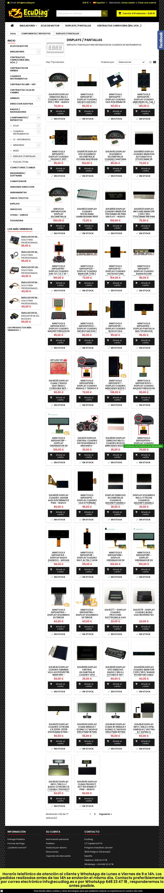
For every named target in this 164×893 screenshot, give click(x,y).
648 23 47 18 (116, 881)
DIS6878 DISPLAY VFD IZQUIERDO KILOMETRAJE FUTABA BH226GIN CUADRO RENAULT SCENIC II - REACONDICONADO (87, 159)
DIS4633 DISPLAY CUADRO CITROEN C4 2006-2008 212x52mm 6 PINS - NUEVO (58, 729)
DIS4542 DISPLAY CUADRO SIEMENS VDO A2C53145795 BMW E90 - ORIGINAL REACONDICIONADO (58, 674)
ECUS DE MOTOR (50, 25)
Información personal (57, 839)
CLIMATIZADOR (18, 181)
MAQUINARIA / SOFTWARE (17, 174)
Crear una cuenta (147, 2)
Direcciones (52, 851)
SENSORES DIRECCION (22, 186)
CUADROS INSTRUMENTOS (18, 77)
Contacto (91, 832)
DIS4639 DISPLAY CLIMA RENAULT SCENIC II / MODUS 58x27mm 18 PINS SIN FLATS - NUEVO (87, 729)
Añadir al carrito (57, 112)
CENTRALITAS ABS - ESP (23, 84)
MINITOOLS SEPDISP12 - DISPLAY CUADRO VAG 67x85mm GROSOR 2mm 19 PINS (87, 502)
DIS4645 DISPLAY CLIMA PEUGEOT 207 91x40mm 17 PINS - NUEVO (87, 785)
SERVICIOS (16, 209)
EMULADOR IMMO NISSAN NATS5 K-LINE (30, 282)
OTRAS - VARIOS (19, 214)
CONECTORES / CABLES (22, 167)
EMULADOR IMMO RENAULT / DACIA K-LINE (30, 298)
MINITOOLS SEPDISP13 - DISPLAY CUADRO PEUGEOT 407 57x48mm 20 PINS (58, 156)
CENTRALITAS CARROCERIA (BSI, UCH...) (119, 25)
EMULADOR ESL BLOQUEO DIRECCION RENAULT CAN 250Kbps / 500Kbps (30, 313)
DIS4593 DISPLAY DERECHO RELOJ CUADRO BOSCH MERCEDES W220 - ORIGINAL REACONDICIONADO (115, 444)
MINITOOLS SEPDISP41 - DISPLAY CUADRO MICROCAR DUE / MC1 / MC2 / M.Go (87, 99)
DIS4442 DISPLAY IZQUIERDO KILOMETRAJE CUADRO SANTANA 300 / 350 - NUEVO (115, 156)
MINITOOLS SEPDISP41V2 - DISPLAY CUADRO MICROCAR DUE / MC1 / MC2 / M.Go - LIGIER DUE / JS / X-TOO (87, 331)
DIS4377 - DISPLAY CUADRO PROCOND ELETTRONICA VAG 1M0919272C (115, 615)
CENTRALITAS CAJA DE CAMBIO (22, 91)
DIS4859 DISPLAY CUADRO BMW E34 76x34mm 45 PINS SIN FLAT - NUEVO (115, 212)
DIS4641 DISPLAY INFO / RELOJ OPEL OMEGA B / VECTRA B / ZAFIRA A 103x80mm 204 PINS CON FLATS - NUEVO (144, 732)
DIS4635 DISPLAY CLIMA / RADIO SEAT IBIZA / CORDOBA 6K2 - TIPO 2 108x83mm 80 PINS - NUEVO (58, 387)
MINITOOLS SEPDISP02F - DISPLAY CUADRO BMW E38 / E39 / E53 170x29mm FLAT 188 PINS (87, 273)
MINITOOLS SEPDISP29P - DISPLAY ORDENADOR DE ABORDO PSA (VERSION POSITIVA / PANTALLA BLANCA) (59, 447)
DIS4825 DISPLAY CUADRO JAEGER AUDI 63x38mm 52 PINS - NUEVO (58, 499)
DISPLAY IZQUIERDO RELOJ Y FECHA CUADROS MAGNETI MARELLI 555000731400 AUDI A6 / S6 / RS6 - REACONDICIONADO (144, 503)
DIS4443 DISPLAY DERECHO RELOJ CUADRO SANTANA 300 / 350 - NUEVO (58, 98)
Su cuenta (53, 832)
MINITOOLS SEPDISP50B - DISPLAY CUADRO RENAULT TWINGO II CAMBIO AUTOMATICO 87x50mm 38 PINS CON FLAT (87, 389)
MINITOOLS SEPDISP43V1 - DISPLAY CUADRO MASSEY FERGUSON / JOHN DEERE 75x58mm (59, 330)
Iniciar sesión (128, 2)
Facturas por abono (56, 847)
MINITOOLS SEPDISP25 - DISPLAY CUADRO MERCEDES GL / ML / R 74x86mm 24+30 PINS (144, 101)
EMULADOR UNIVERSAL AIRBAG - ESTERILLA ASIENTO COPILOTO (30, 267)
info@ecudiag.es (58, 881)
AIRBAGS (15, 98)
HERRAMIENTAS (18, 192)
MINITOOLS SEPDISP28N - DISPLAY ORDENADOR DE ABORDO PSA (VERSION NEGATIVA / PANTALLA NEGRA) (115, 561)
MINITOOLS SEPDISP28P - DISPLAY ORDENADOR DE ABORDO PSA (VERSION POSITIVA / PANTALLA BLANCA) (144, 561)
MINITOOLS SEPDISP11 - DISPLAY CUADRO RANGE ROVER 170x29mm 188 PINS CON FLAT (144, 273)
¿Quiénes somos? (17, 847)
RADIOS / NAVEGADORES (18, 110)
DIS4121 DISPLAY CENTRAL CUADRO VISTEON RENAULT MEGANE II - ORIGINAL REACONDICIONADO (87, 444)
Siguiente (106, 814)
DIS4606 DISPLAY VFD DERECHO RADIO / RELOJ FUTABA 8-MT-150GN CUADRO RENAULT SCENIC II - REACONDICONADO (115, 675)
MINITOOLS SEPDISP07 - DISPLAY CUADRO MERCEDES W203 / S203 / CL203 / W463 (115, 387)
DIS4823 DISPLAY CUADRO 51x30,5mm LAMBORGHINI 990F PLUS (87, 214)
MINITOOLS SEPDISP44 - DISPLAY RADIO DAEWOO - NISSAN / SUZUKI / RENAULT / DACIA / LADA (59, 559)
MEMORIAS (18, 145)
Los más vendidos (20, 229)
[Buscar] (82, 13)
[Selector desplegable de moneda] (87, 2)
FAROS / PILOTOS (19, 198)
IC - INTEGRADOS (21, 139)
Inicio (11, 40)
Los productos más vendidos (19, 329)
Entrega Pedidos (16, 839)
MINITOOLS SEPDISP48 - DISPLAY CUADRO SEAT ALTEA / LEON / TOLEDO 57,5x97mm (87, 559)
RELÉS (16, 150)
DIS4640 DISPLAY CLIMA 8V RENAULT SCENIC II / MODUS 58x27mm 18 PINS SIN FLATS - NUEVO (115, 729)
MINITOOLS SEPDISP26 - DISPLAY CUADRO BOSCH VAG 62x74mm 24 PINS (115, 328)
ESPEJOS (15, 203)
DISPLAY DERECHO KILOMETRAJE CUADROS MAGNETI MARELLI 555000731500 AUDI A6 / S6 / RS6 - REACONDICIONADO (115, 503)
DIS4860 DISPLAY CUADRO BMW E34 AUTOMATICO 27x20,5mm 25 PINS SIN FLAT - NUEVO (143, 158)
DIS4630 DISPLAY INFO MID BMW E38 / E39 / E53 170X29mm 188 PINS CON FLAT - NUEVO (144, 214)
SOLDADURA (16, 220)
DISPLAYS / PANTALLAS (78, 25)
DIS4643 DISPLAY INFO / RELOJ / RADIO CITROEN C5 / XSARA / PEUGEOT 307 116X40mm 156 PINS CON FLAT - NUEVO (59, 789)
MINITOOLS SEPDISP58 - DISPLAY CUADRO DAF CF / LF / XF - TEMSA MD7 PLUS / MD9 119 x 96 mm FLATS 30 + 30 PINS (58, 274)
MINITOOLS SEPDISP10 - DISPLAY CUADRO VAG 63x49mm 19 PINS (115, 99)
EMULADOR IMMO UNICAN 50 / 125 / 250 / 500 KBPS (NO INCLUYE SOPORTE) (30, 237)
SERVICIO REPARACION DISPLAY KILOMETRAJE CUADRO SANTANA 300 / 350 (58, 215)
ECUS (16, 125)
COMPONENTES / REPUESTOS (19, 119)
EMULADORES (27, 25)
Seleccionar (132, 62)
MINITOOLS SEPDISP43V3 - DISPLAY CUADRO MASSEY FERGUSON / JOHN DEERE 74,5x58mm (144, 387)
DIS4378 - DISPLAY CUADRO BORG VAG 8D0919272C (144, 612)
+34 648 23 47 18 (104, 864)
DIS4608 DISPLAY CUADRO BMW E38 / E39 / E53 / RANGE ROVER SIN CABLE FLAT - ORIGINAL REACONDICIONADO (144, 674)
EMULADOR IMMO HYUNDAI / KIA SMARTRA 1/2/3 (30, 252)
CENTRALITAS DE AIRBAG (19, 69)
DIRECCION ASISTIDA (21, 103)
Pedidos (50, 843)
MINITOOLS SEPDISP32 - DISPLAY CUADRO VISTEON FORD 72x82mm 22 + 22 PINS (115, 273)
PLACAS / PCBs (20, 161)
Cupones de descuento (58, 855)
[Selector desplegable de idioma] (100, 2)
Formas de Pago (16, 843)
